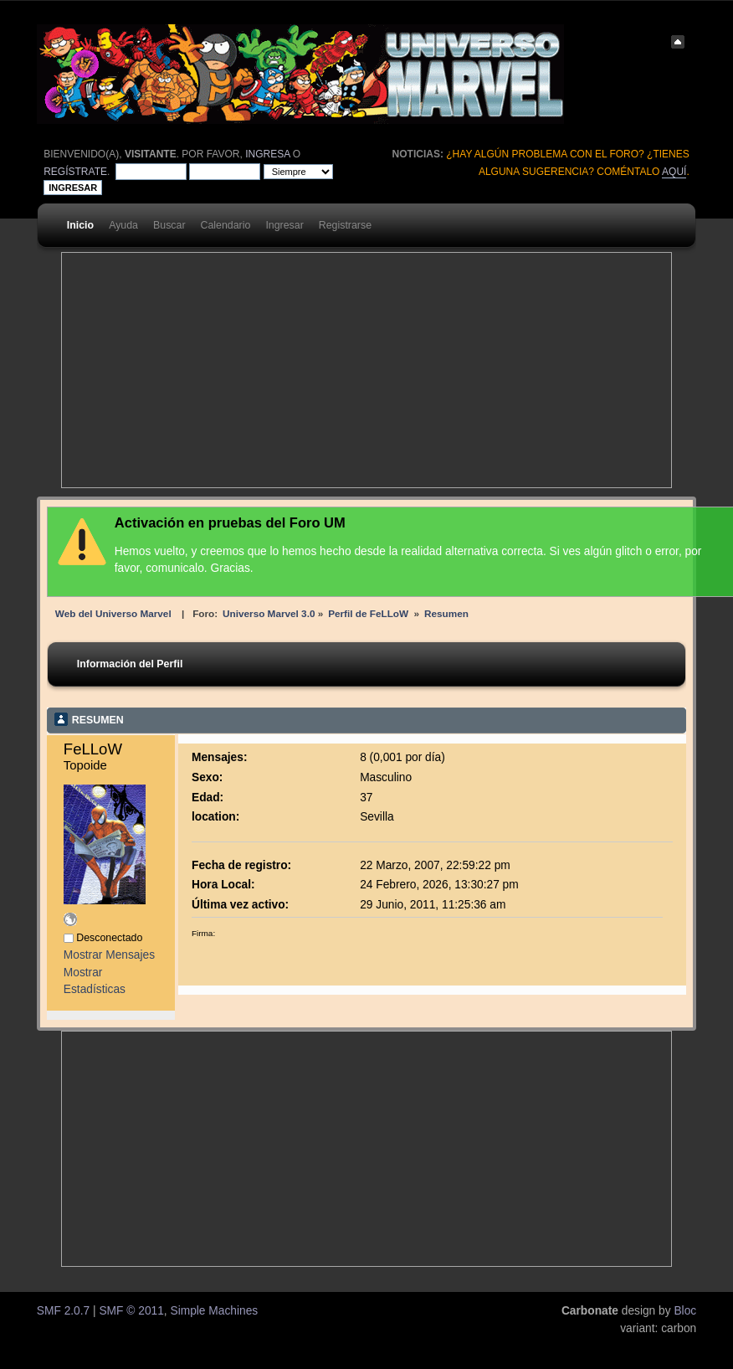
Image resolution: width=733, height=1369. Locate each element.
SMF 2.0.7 (63, 1311)
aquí (674, 172)
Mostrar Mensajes (109, 955)
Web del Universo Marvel (113, 613)
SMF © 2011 (131, 1311)
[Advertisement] (282, 370)
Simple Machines (214, 1311)
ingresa (267, 154)
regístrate (75, 172)
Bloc (685, 1311)
